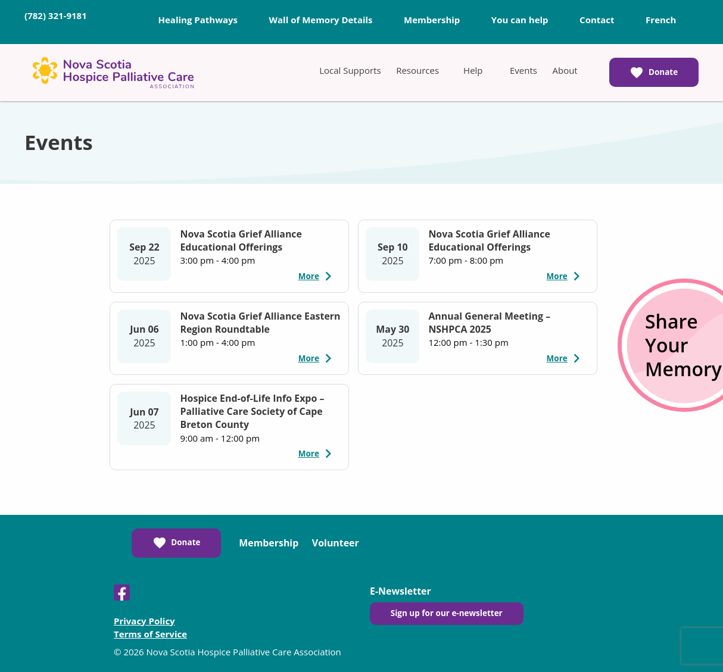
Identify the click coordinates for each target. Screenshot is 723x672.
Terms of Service (150, 634)
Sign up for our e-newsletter (447, 613)
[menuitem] (349, 70)
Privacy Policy (144, 621)
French (661, 20)
